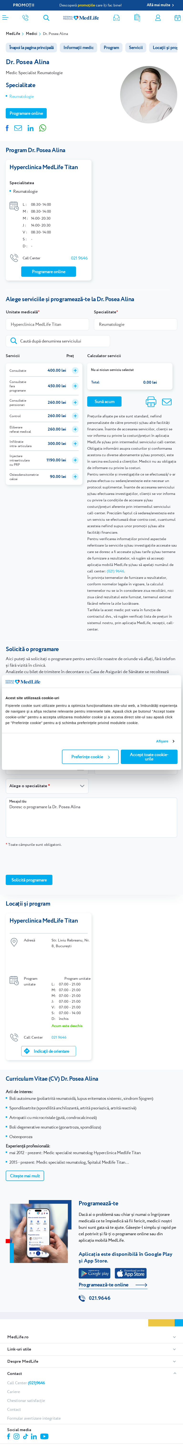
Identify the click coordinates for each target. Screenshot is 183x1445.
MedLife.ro (18, 1304)
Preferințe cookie (90, 756)
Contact (14, 1341)
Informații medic (78, 47)
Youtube (45, 1404)
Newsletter (116, 18)
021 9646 (79, 252)
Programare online (178, 18)
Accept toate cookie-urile (149, 756)
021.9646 (100, 1266)
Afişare (162, 741)
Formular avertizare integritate (34, 1385)
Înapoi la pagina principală (31, 47)
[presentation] (42, 856)
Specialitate (105, 307)
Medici (31, 34)
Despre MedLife (22, 1329)
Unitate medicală (22, 307)
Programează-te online (103, 1251)
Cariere (13, 1359)
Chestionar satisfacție (26, 1368)
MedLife (13, 34)
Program (111, 47)
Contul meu (158, 18)
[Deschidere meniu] (5, 16)
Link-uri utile (19, 1317)
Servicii (136, 47)
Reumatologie (21, 96)
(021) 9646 (115, 566)
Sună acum (104, 396)
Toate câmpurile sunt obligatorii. (33, 839)
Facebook (9, 1404)
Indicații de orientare (51, 1018)
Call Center (26, 1350)
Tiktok (26, 1404)
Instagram (17, 1404)
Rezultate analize (137, 18)
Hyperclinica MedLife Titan (44, 167)
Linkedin (34, 1404)
